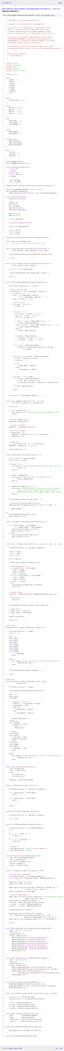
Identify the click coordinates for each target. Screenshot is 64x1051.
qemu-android (7, 9)
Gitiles (10, 1048)
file (37, 15)
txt (57, 1048)
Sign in (60, 3)
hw (54, 9)
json (60, 1048)
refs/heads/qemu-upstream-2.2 (38, 9)
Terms (20, 1048)
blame (47, 15)
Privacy (15, 1048)
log (42, 15)
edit (52, 15)
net (58, 9)
